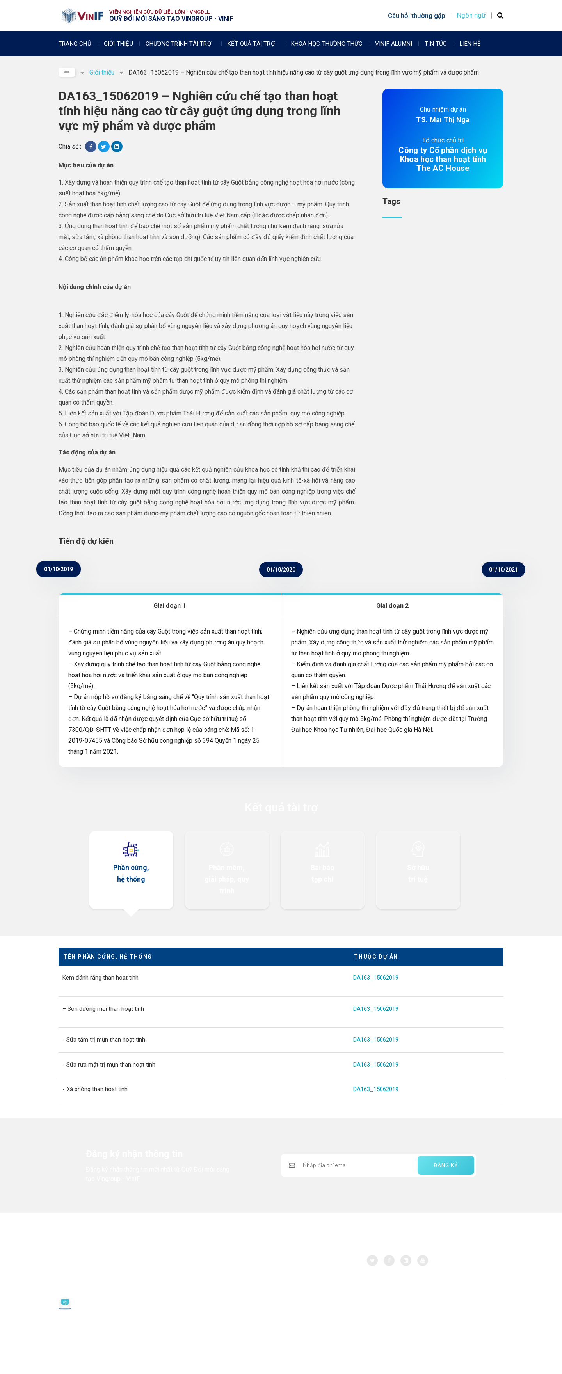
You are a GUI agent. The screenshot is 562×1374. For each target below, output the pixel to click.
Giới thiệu (118, 43)
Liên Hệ (470, 43)
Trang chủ (75, 43)
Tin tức (436, 43)
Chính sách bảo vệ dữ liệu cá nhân (101, 1329)
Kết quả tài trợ (253, 44)
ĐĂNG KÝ (446, 1165)
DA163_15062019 (375, 977)
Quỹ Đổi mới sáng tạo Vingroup (103, 1263)
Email (83, 1300)
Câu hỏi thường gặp (416, 16)
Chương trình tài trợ (180, 44)
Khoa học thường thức (327, 43)
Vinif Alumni (393, 43)
